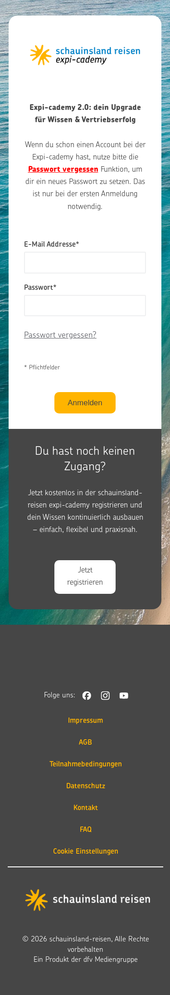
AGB (85, 742)
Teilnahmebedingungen (85, 764)
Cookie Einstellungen (85, 852)
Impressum (85, 721)
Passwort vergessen (63, 170)
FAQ (86, 830)
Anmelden (85, 402)
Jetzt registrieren (85, 577)
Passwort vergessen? (60, 335)
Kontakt (85, 808)
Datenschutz (85, 786)
